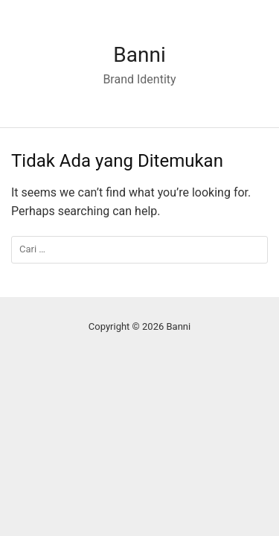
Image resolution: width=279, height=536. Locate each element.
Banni (139, 54)
